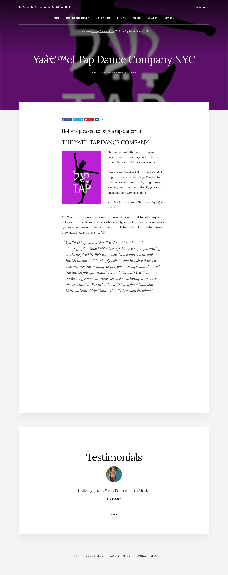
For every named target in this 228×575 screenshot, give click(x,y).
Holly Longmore (45, 7)
